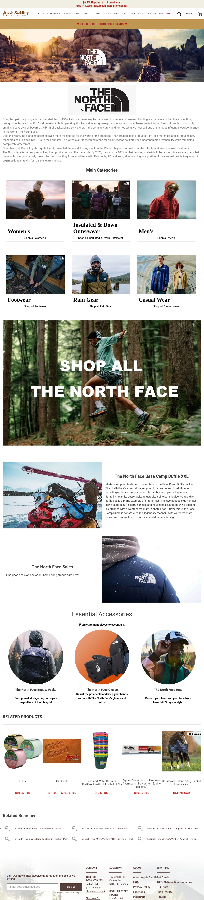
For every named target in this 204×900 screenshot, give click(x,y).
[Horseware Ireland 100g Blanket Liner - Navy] (181, 761)
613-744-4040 (93, 887)
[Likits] (22, 761)
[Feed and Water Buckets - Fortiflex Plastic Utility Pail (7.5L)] (102, 761)
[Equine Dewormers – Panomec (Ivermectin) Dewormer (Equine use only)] (141, 761)
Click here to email (95, 891)
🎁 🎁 (102, 24)
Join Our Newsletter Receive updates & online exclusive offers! (41, 877)
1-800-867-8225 (94, 880)
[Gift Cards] (62, 761)
